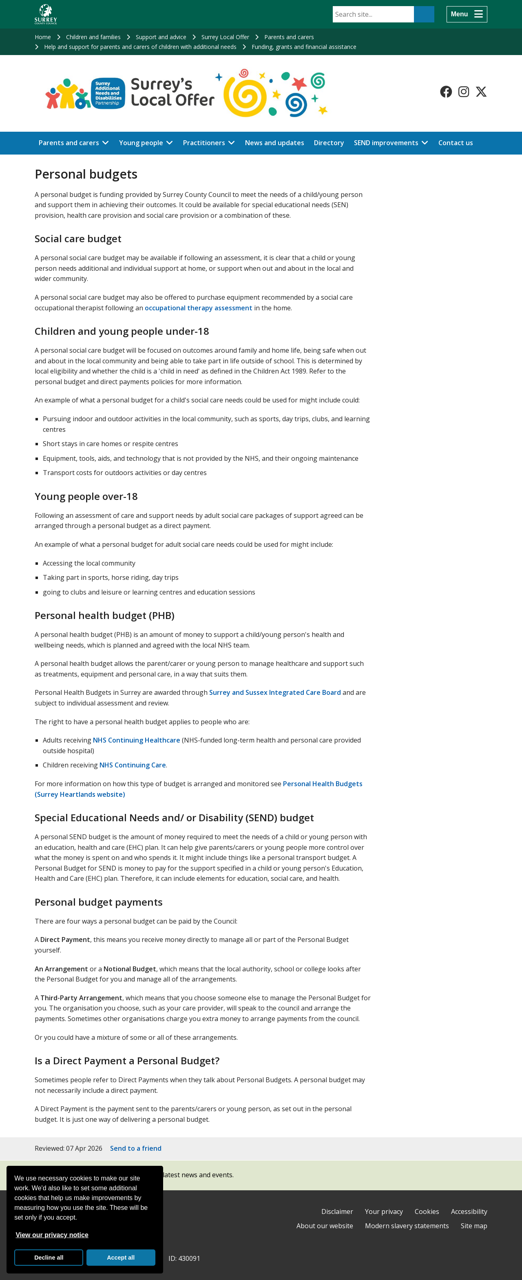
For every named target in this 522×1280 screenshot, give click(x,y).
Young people (141, 142)
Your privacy (384, 1211)
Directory (329, 142)
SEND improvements (386, 142)
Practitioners (204, 142)
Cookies (427, 1211)
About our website (324, 1225)
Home (43, 37)
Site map (474, 1225)
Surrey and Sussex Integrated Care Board (276, 692)
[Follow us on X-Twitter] (481, 92)
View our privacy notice (51, 1234)
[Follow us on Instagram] (463, 92)
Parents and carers (289, 37)
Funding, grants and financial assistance (304, 47)
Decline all (48, 1257)
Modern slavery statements (407, 1225)
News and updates (274, 142)
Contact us (455, 142)
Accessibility (469, 1211)
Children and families (93, 37)
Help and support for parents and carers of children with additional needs (140, 47)
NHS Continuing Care (133, 764)
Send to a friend (135, 1148)
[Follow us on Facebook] (446, 92)
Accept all (121, 1257)
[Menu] (467, 14)
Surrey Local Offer (225, 37)
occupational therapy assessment (198, 307)
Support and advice (161, 37)
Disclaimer (337, 1211)
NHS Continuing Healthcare (136, 740)
